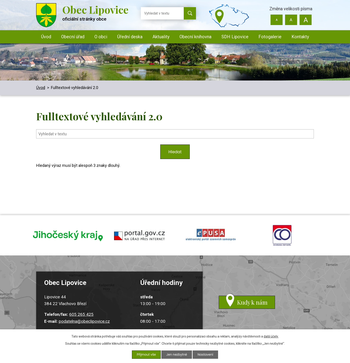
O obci (100, 36)
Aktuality (160, 36)
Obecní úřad (72, 36)
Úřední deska (129, 36)
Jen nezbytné (176, 354)
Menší (276, 20)
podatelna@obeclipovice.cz (84, 321)
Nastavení (205, 354)
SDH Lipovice (234, 36)
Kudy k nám (252, 302)
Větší (305, 20)
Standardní (291, 20)
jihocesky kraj (68, 235)
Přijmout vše (146, 354)
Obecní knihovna (195, 36)
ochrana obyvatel (282, 235)
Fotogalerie (269, 36)
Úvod (46, 36)
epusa (210, 235)
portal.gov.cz (139, 235)
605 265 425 (81, 314)
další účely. (271, 336)
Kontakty (300, 36)
